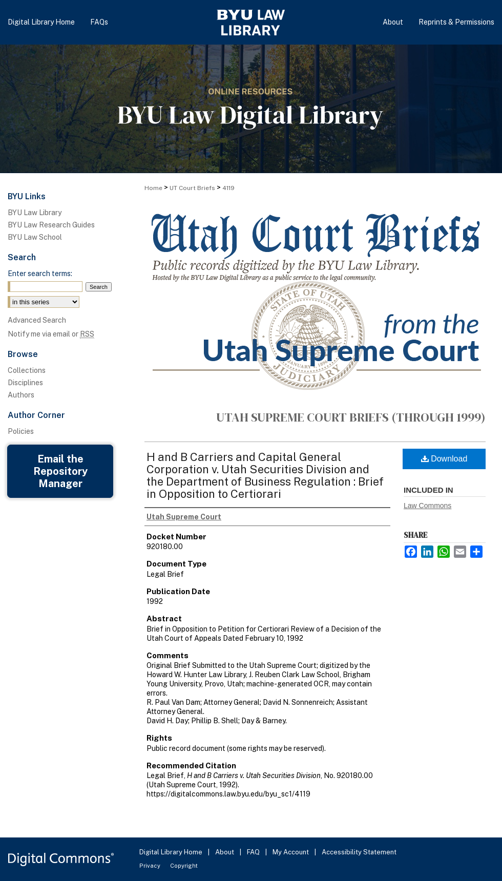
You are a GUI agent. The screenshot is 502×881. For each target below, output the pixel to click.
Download (444, 458)
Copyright (184, 866)
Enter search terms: (40, 273)
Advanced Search (37, 320)
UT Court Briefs (192, 188)
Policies (21, 431)
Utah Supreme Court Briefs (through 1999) (351, 417)
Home (153, 188)
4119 (228, 188)
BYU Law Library (34, 212)
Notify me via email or (51, 334)
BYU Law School (35, 237)
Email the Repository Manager (60, 471)
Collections (27, 370)
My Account (291, 852)
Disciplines (25, 383)
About (225, 852)
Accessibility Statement (359, 852)
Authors (21, 395)
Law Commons (427, 505)
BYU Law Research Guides (51, 225)
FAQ (254, 852)
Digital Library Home (171, 852)
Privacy (150, 866)
